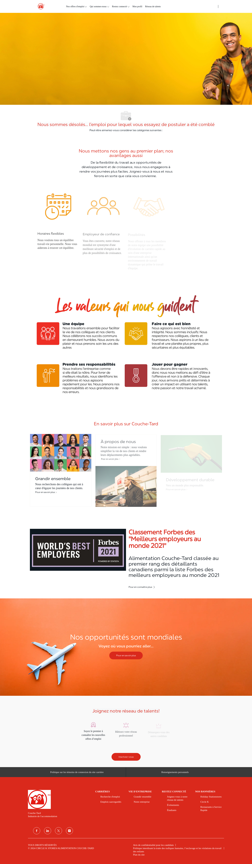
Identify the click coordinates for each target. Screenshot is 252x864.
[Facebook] (36, 830)
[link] (59, 799)
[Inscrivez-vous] (126, 757)
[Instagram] (69, 830)
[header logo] (40, 6)
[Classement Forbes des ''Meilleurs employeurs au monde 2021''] (126, 559)
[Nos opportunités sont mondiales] (126, 647)
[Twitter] (58, 830)
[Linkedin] (47, 830)
